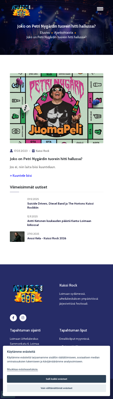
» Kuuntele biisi (21, 176)
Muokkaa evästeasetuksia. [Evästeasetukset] (22, 369)
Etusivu (45, 32)
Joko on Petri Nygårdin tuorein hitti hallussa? (56, 37)
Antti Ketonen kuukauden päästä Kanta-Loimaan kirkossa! (59, 223)
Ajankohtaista (63, 32)
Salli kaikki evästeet (56, 379)
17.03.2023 (20, 151)
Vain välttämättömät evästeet (56, 388)
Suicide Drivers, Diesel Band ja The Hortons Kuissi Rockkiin (60, 205)
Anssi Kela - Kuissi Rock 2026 (46, 238)
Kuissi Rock (42, 151)
